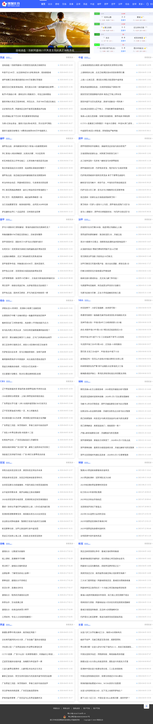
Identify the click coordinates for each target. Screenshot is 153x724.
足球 (78, 4)
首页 (43, 4)
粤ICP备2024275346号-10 (76, 713)
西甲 (106, 4)
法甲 (120, 4)
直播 (71, 4)
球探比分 (56, 708)
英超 (85, 4)
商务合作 (66, 708)
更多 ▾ (141, 4)
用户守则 (86, 708)
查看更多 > (70, 57)
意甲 (113, 4)
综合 (127, 4)
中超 (92, 4)
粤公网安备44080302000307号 (79, 717)
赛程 (57, 4)
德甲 (99, 4)
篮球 (134, 4)
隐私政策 (76, 708)
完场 (64, 4)
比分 (50, 4)
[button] (3, 32)
